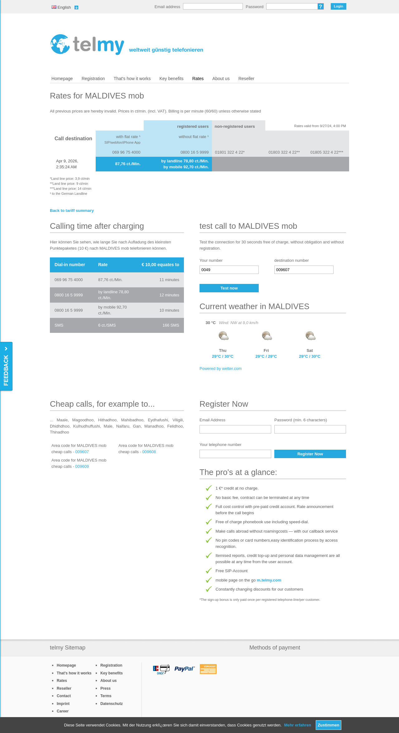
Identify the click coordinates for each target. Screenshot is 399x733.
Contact (64, 696)
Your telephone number (221, 444)
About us (220, 78)
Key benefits (171, 78)
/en (127, 44)
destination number (291, 260)
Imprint (63, 704)
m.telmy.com (269, 580)
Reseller (246, 78)
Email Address (212, 420)
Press (105, 688)
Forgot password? (321, 6)
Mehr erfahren (297, 725)
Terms (105, 696)
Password (254, 6)
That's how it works (132, 78)
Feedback (6, 366)
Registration (93, 78)
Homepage (62, 78)
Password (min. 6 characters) (300, 420)
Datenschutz (111, 704)
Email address (167, 6)
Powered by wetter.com (221, 368)
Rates (198, 78)
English (61, 7)
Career (63, 711)
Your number (211, 260)
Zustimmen (328, 725)
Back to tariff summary (72, 210)
